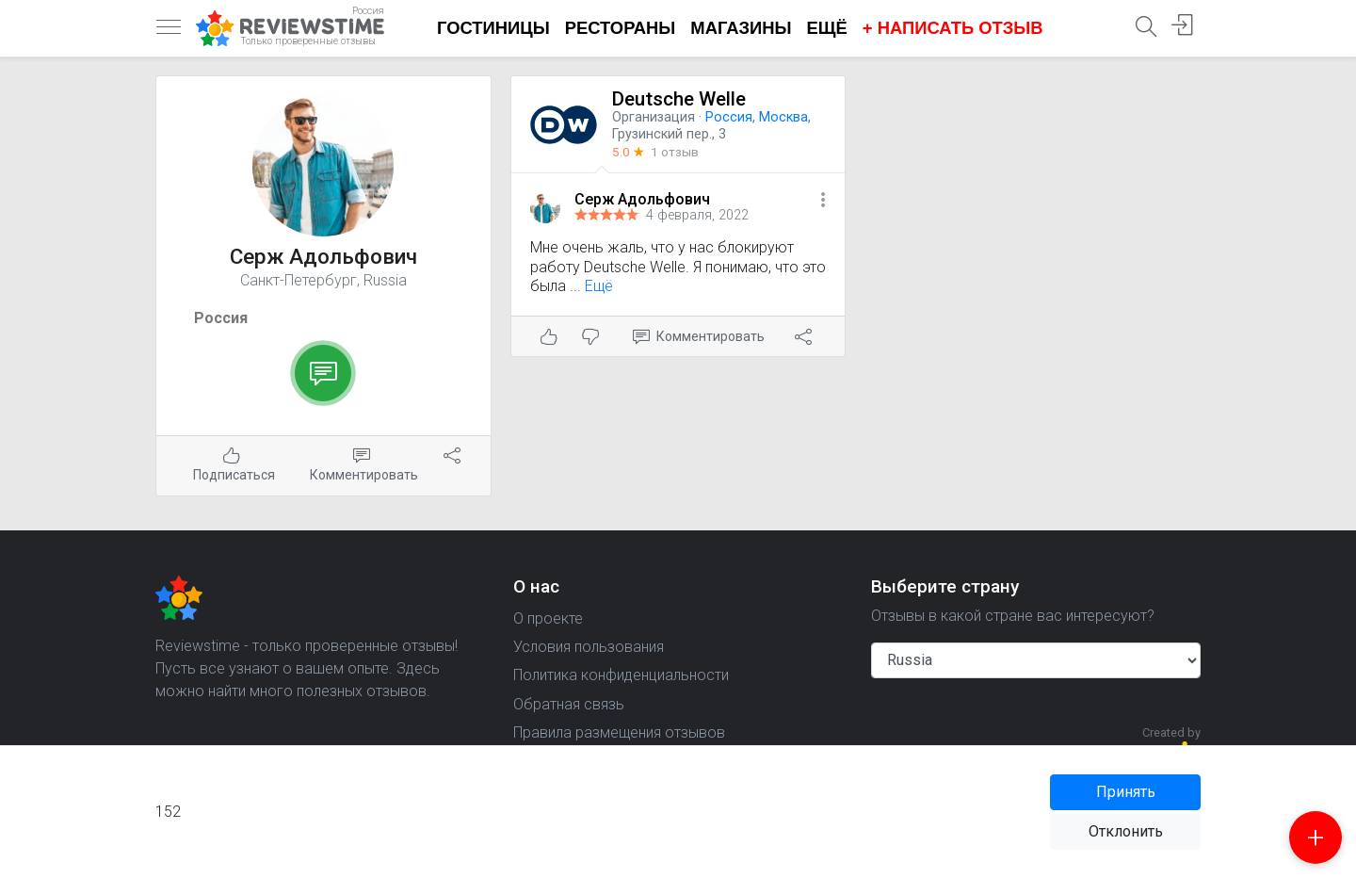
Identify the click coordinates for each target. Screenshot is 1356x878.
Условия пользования (588, 647)
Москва (783, 117)
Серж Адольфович (642, 199)
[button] (823, 201)
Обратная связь (568, 704)
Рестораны (620, 28)
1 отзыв (675, 151)
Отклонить (1126, 831)
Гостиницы (493, 28)
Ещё (827, 28)
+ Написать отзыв (953, 28)
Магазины (740, 28)
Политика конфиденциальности (621, 675)
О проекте (548, 618)
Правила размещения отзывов (619, 732)
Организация (653, 117)
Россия (221, 318)
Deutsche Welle (679, 99)
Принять (1125, 792)
